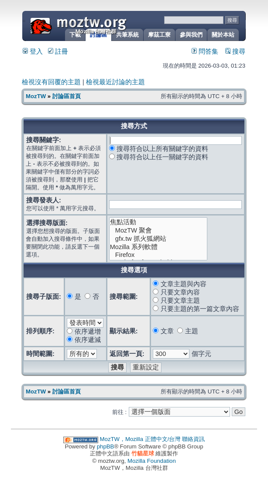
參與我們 (191, 34)
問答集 (205, 51)
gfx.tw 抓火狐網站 (158, 239)
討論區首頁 (66, 96)
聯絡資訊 (193, 439)
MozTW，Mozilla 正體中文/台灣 (140, 439)
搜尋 (235, 51)
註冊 (58, 51)
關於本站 (223, 34)
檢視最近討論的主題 (115, 82)
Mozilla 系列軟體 (158, 247)
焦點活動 (158, 222)
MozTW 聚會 (158, 230)
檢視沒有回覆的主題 (51, 82)
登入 (33, 51)
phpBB (105, 446)
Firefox (158, 255)
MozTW (99, 25)
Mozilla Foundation (151, 461)
